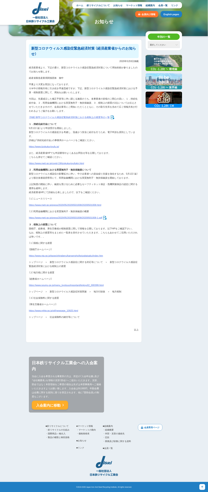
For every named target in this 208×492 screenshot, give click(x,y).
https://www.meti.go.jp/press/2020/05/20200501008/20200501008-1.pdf (65, 217)
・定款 (106, 437)
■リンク (80, 447)
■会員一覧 (108, 448)
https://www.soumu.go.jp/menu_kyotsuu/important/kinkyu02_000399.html (66, 285)
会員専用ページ (151, 427)
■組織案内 (108, 426)
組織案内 (150, 5)
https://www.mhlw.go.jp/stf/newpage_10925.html (53, 310)
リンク (174, 5)
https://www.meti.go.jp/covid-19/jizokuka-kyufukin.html (56, 163)
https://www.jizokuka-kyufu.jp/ (44, 146)
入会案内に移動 (48, 405)
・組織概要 (108, 429)
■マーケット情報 (84, 426)
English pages (171, 14)
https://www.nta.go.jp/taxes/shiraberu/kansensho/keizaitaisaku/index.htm (66, 255)
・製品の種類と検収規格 (57, 437)
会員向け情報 (148, 14)
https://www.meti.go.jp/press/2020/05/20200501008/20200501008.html (65, 205)
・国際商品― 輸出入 (56, 433)
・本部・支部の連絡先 (114, 433)
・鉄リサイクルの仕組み (57, 429)
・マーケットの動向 (86, 429)
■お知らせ (81, 440)
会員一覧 (163, 5)
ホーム (79, 5)
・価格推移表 (82, 433)
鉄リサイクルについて (98, 5)
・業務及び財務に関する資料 (117, 441)
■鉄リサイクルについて (57, 426)
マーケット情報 (134, 5)
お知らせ (117, 5)
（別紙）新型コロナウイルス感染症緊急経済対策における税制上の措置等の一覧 (69, 117)
